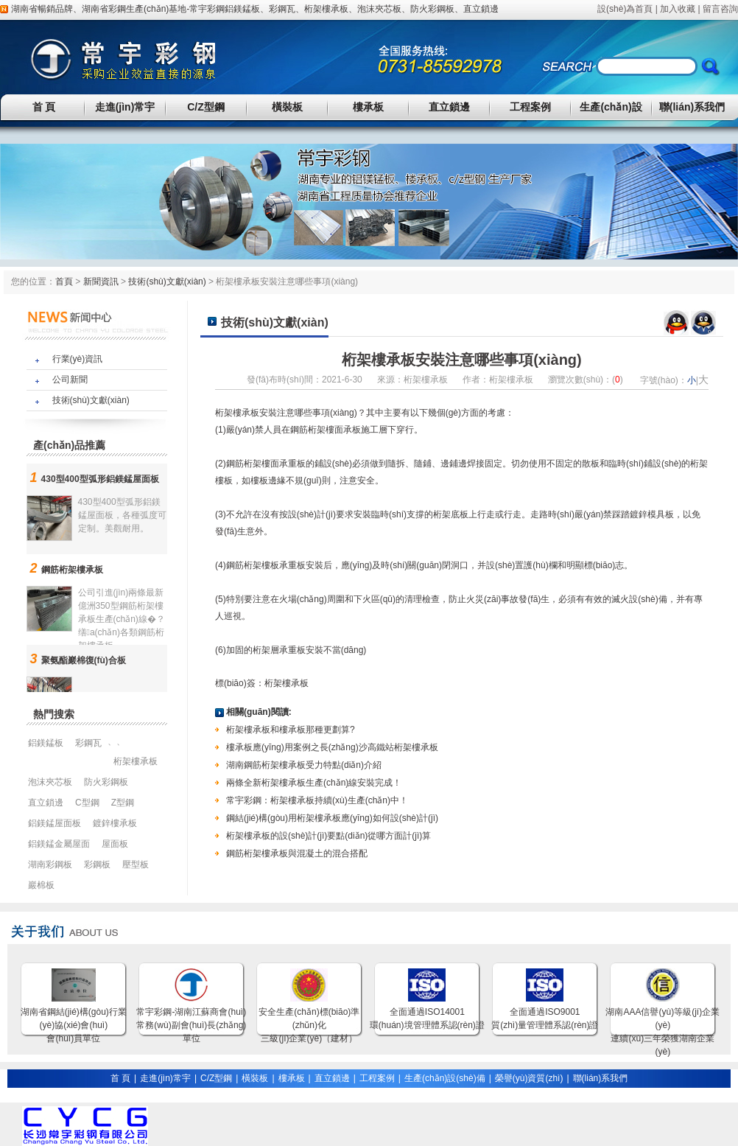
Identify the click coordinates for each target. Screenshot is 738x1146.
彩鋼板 (97, 864)
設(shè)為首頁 (625, 9)
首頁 (64, 281)
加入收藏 (677, 9)
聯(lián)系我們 (692, 107)
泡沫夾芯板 (379, 9)
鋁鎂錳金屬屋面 (59, 844)
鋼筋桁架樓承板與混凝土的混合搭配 (297, 853)
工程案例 (530, 107)
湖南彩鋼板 (50, 864)
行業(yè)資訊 (77, 359)
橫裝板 (287, 107)
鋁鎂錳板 (242, 9)
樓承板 (368, 107)
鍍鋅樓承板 (115, 823)
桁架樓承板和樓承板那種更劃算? (290, 729)
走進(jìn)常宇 (125, 107)
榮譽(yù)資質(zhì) (529, 1078)
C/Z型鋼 (206, 107)
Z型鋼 (122, 802)
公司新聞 (70, 379)
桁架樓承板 (326, 9)
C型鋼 (87, 802)
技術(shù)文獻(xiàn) (166, 281)
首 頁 (44, 107)
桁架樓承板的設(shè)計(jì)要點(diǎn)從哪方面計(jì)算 (328, 836)
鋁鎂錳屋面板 (54, 823)
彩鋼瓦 (282, 9)
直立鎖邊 (481, 9)
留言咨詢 (720, 9)
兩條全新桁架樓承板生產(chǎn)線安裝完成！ (313, 783)
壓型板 (135, 864)
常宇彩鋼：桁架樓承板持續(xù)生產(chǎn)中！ (317, 800)
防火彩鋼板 (432, 9)
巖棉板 (41, 885)
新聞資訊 (101, 281)
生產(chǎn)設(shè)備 (444, 1078)
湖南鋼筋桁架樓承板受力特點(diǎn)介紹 (304, 765)
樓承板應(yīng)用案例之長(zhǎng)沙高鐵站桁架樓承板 (332, 747)
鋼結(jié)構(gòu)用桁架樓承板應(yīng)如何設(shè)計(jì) (332, 818)
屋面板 (115, 844)
